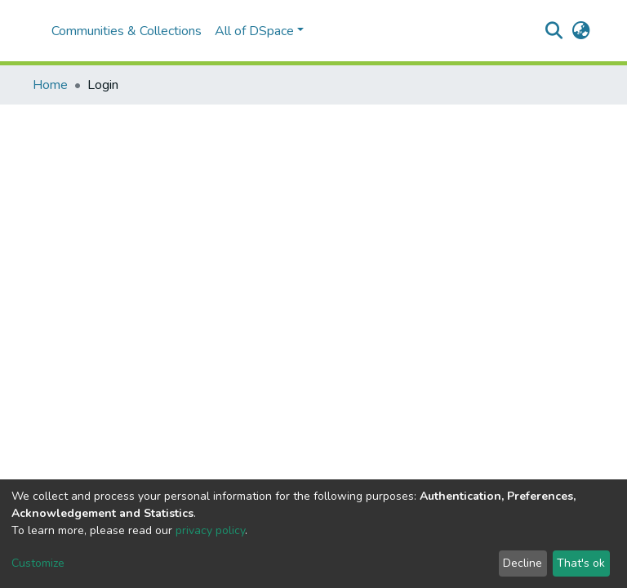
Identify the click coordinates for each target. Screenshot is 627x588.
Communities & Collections (126, 31)
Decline (522, 563)
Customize (37, 563)
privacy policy (210, 530)
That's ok (581, 563)
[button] (581, 31)
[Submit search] (554, 31)
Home (50, 85)
